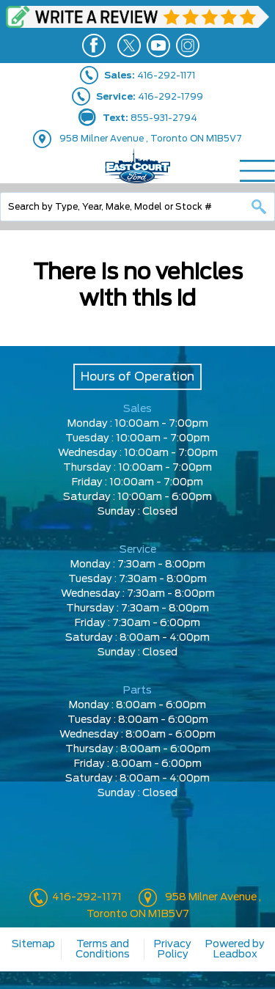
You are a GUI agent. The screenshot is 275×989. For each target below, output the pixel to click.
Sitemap (33, 944)
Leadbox (235, 954)
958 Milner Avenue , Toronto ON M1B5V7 (150, 138)
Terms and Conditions (103, 949)
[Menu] (257, 171)
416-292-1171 (86, 897)
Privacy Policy (172, 949)
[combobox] (137, 206)
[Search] (137, 206)
